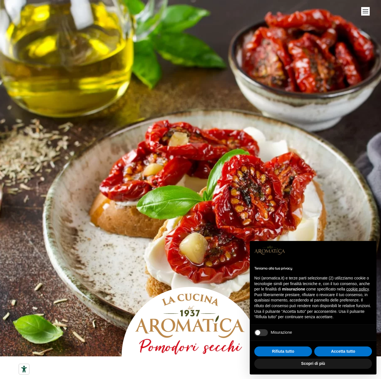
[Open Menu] (365, 11)
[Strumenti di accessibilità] (24, 369)
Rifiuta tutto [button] (283, 351)
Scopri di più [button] (313, 363)
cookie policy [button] (357, 289)
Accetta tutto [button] (343, 351)
